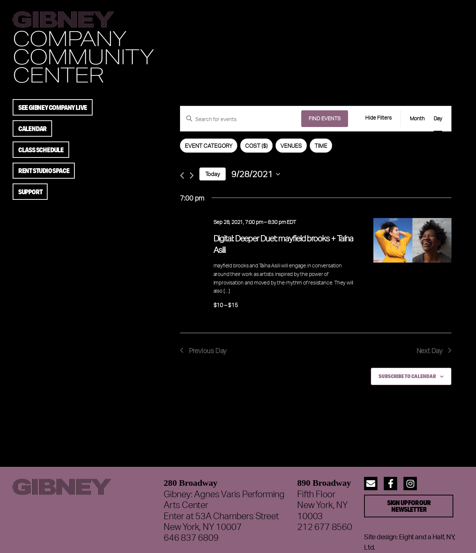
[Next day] (192, 175)
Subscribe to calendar (407, 376)
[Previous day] (182, 175)
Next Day (433, 350)
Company (69, 38)
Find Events (325, 118)
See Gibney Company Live (52, 107)
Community (83, 56)
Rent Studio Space (44, 170)
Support (30, 191)
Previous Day (203, 350)
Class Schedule (41, 149)
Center (58, 74)
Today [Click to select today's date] (212, 174)
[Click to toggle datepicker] (255, 174)
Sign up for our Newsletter (409, 506)
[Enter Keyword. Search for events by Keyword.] (240, 119)
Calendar (32, 128)
